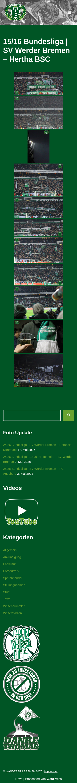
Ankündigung (12, 557)
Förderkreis (11, 571)
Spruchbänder (12, 578)
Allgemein (10, 550)
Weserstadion (12, 613)
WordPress (54, 779)
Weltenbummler (14, 606)
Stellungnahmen (14, 585)
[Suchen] (68, 415)
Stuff (6, 592)
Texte (6, 599)
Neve (18, 779)
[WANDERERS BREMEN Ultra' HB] (15, 12)
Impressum (50, 771)
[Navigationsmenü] (69, 12)
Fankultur (9, 564)
